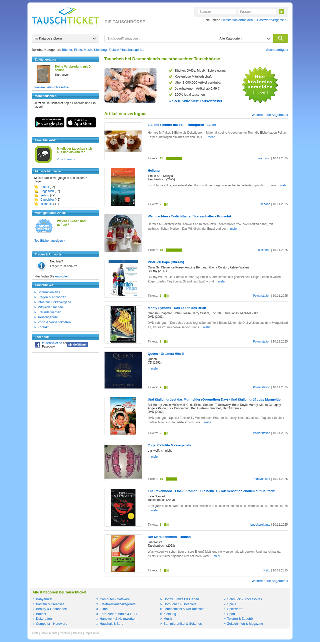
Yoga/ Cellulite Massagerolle (170, 445)
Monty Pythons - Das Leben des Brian (177, 308)
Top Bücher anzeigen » (49, 240)
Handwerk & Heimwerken (118, 618)
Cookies (65, 633)
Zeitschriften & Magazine (245, 623)
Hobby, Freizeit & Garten (181, 599)
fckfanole (46, 204)
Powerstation (261, 295)
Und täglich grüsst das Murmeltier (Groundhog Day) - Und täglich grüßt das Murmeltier (215, 399)
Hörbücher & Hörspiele (180, 604)
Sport (231, 614)
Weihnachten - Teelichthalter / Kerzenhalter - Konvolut (189, 216)
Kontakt (43, 327)
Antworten (61, 276)
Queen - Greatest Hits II (166, 354)
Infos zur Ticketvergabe (54, 302)
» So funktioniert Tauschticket (195, 101)
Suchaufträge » (277, 50)
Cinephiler (47, 199)
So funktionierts (49, 292)
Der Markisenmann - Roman (169, 537)
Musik (88, 50)
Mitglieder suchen (50, 307)
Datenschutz (48, 633)
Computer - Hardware (51, 623)
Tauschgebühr (48, 317)
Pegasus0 (47, 191)
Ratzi (267, 570)
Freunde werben (49, 312)
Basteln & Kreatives (50, 604)
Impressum (92, 633)
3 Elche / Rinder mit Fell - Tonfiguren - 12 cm (182, 125)
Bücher (67, 50)
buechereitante (260, 524)
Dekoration (44, 618)
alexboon (264, 158)
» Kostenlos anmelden (236, 20)
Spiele (231, 604)
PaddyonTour (261, 479)
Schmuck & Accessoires (244, 599)
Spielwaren (235, 609)
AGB (35, 633)
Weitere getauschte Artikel (51, 87)
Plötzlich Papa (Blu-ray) (166, 262)
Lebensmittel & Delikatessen (184, 609)
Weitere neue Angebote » (270, 115)
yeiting (44, 195)
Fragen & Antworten (52, 297)
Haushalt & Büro (112, 623)
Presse (77, 633)
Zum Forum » (66, 159)
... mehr (209, 137)
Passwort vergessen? (272, 20)
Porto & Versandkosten (54, 322)
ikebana (265, 204)
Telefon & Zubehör (240, 618)
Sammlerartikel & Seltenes (183, 623)
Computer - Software (115, 599)
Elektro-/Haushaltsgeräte (126, 50)
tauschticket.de (52, 343)
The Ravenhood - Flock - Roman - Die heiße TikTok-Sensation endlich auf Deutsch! (211, 491)
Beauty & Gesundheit (51, 609)
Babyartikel (44, 599)
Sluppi (44, 187)
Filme (78, 50)
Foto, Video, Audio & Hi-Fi (118, 614)
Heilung (154, 170)
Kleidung (100, 50)
